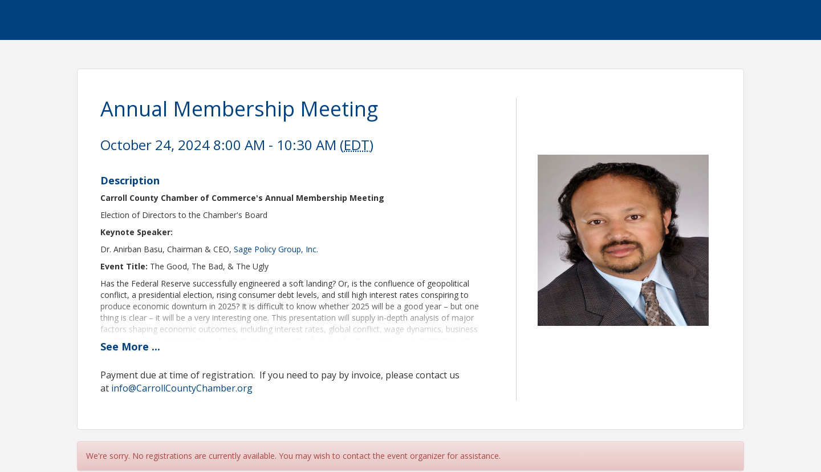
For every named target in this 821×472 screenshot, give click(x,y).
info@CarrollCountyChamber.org (182, 388)
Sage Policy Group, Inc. (276, 249)
